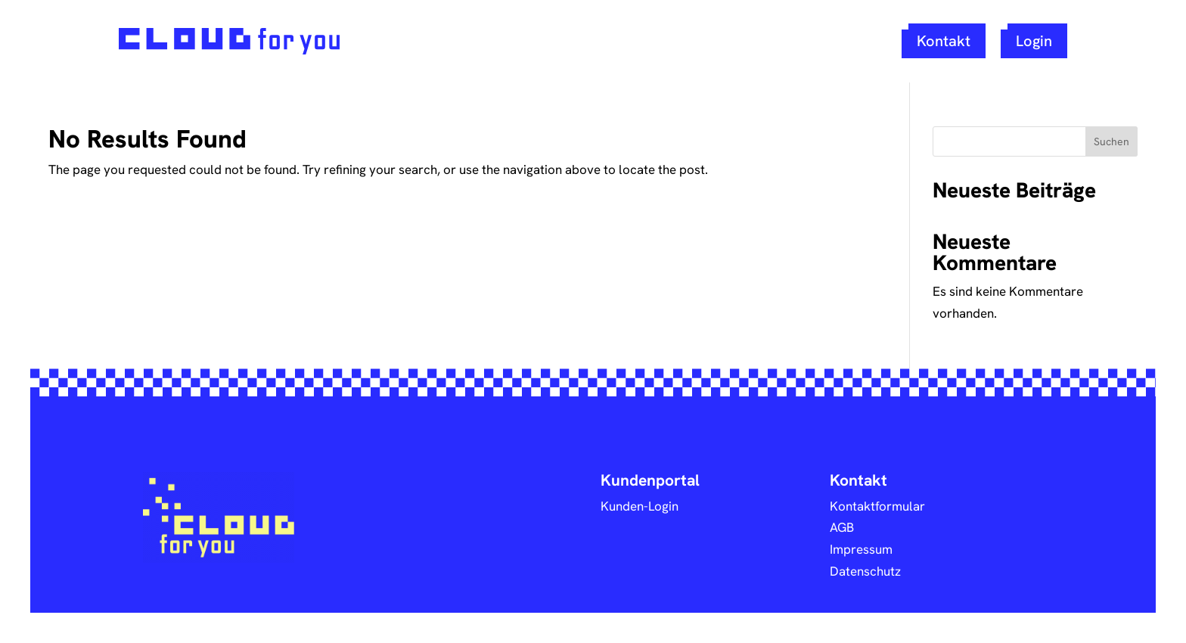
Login (1034, 40)
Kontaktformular (877, 506)
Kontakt (943, 40)
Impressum (861, 549)
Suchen (1111, 141)
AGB (842, 527)
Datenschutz (865, 571)
